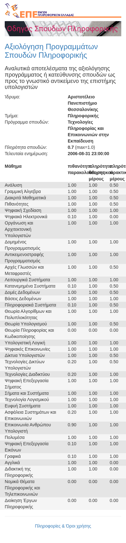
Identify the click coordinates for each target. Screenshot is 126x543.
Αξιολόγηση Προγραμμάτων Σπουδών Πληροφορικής (51, 50)
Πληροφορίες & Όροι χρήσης (63, 525)
